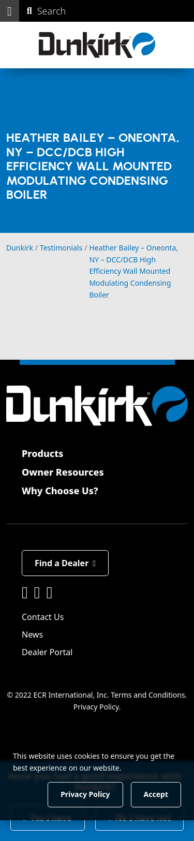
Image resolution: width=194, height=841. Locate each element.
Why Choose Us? (60, 490)
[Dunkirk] (97, 45)
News (32, 634)
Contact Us (43, 617)
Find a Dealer (65, 563)
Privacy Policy (96, 706)
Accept (156, 794)
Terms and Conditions (148, 695)
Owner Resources (63, 472)
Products (42, 453)
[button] (9, 11)
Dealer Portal (47, 652)
